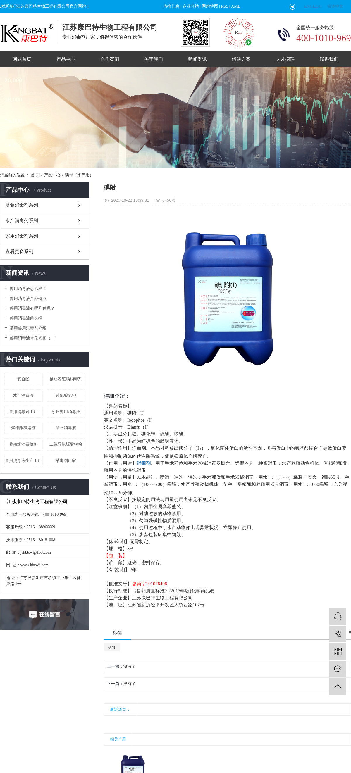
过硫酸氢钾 (66, 395)
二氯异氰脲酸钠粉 (65, 444)
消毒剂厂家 (66, 460)
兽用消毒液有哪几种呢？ (31, 308)
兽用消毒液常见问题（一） (33, 338)
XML (235, 6)
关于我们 (153, 59)
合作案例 (109, 59)
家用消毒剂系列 (21, 236)
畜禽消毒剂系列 (21, 205)
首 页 (35, 175)
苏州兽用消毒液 (65, 412)
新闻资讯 (197, 59)
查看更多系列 (19, 251)
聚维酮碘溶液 (23, 428)
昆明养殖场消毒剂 (65, 379)
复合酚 (23, 379)
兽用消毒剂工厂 (23, 412)
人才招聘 (285, 59)
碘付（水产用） (79, 175)
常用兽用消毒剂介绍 (27, 328)
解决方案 (241, 59)
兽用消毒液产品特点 (27, 298)
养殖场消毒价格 (23, 444)
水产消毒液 (23, 395)
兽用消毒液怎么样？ (27, 289)
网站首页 (22, 59)
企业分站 (191, 6)
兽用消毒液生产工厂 (23, 460)
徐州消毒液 (66, 428)
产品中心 (65, 59)
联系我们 (329, 59)
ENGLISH (313, 6)
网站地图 (210, 6)
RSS (224, 6)
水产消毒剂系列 (21, 220)
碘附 (111, 647)
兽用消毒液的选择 (25, 318)
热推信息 (171, 6)
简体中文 (335, 6)
